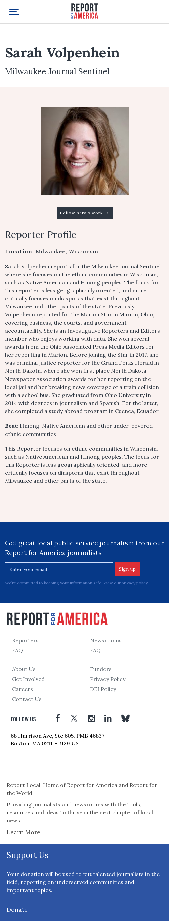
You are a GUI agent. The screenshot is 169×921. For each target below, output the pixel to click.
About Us (24, 669)
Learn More (23, 832)
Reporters (25, 640)
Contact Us (27, 699)
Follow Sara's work (85, 213)
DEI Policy (103, 689)
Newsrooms (106, 640)
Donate (17, 909)
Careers (22, 689)
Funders (101, 669)
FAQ (17, 650)
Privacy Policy (107, 679)
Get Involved (28, 679)
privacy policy (135, 582)
